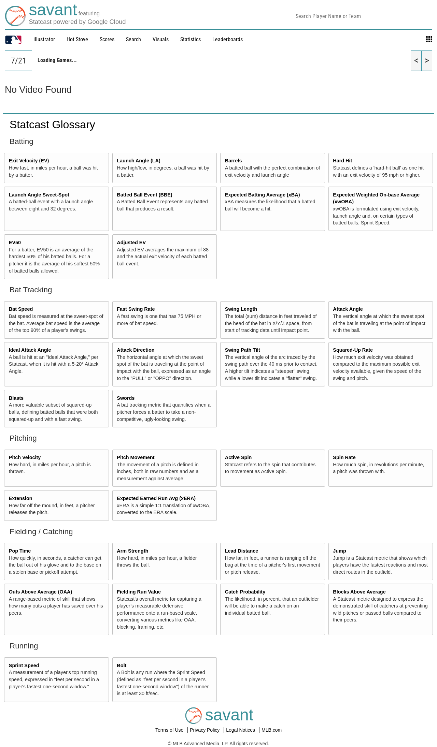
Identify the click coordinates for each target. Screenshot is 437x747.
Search (133, 39)
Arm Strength (132, 551)
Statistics (190, 39)
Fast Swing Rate (136, 309)
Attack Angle (348, 309)
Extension (20, 498)
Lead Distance (241, 551)
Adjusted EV (131, 242)
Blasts (16, 398)
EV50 (15, 242)
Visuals (161, 39)
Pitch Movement (135, 457)
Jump (339, 551)
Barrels (233, 160)
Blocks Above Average (359, 592)
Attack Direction (135, 350)
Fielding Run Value (139, 592)
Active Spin (238, 457)
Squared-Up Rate (353, 350)
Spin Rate (344, 457)
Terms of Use (170, 730)
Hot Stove (77, 39)
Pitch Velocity (25, 457)
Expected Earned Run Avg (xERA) (156, 498)
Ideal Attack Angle (30, 350)
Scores (107, 39)
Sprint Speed (24, 665)
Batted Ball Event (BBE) (144, 194)
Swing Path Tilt (242, 350)
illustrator (44, 39)
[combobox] (361, 15)
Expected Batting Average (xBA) (262, 194)
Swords (126, 398)
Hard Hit (342, 160)
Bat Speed (21, 309)
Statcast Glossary (52, 124)
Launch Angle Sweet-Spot (39, 194)
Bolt (121, 665)
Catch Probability (245, 592)
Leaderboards (227, 39)
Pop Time (20, 551)
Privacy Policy (205, 730)
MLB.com (272, 730)
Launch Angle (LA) (138, 160)
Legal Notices (241, 730)
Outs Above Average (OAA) (40, 592)
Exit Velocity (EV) (29, 160)
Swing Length (241, 309)
